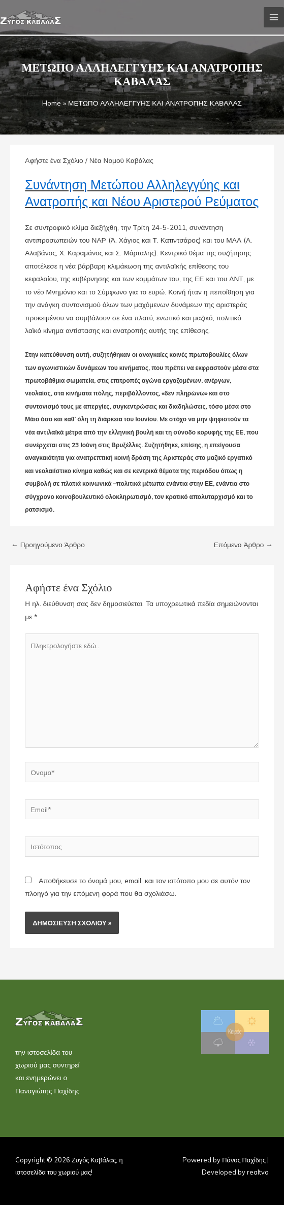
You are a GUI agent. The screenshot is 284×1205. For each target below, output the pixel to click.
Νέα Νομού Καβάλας (121, 160)
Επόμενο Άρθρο (243, 544)
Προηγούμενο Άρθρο (48, 544)
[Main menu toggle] (274, 17)
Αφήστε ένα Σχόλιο (54, 160)
